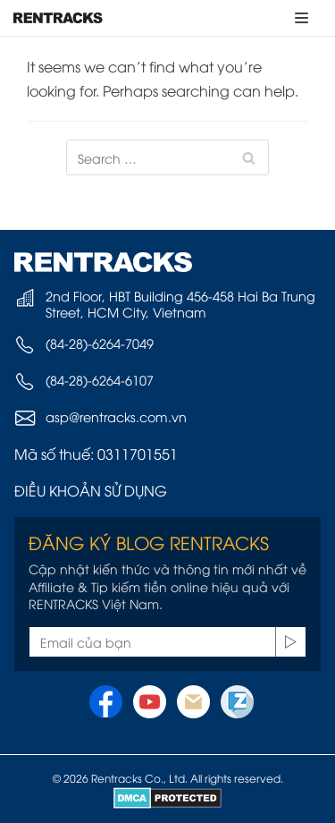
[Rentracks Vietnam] (58, 17)
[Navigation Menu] (301, 18)
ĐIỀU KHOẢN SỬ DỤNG (90, 490)
